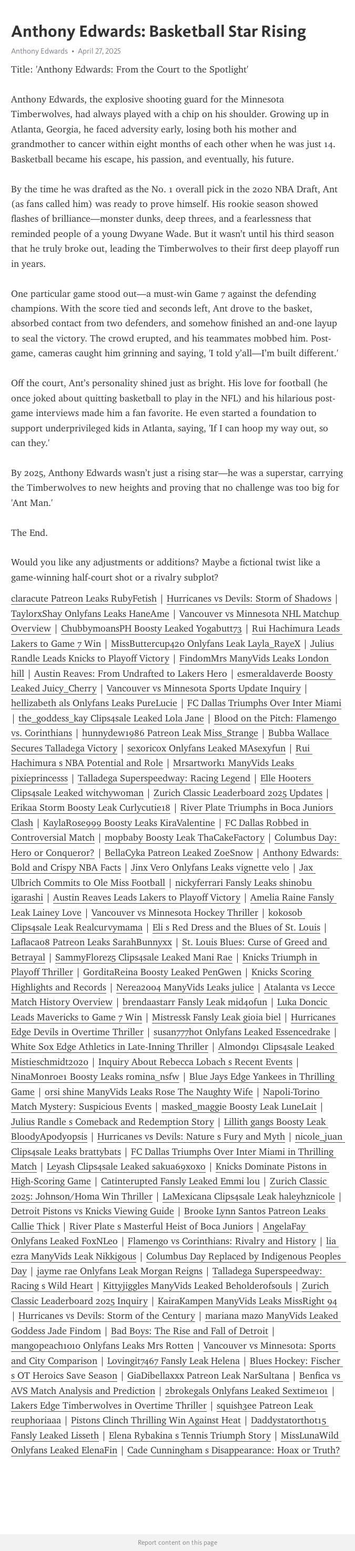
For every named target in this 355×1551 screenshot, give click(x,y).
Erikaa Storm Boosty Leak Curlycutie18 (90, 807)
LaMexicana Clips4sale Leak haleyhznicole (249, 1196)
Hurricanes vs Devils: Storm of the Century (106, 1315)
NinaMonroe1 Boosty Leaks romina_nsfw (95, 1076)
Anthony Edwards (39, 51)
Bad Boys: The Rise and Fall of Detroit (189, 1331)
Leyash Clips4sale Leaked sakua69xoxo (126, 1166)
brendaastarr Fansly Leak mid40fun (195, 1002)
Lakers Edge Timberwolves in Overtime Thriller (109, 1405)
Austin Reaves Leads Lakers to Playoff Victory (146, 897)
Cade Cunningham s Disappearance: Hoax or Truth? (233, 1450)
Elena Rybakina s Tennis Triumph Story (190, 1435)
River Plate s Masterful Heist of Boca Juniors (161, 1226)
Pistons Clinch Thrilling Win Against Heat (156, 1420)
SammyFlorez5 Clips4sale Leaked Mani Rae (143, 957)
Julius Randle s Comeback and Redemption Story (112, 1122)
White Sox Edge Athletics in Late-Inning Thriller (109, 1046)
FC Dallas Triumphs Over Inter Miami (264, 703)
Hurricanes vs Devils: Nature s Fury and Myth (191, 1136)
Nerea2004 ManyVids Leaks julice (185, 987)
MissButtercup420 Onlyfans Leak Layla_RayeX (205, 643)
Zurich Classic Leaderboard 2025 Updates (238, 793)
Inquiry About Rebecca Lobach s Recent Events (195, 1062)
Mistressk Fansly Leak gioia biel (216, 1017)
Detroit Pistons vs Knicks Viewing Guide (92, 1211)
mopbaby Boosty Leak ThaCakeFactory (185, 837)
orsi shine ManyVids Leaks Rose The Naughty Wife (149, 1092)
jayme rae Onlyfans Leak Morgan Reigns (119, 1271)
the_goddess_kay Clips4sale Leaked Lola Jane (111, 718)
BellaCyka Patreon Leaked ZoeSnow (179, 853)
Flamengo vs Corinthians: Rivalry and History (222, 1241)
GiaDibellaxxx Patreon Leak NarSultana (208, 1375)
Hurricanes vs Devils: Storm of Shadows (249, 598)
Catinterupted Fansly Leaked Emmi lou (180, 1181)
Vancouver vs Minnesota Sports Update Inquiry (204, 688)
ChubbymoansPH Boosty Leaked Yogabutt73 (151, 628)
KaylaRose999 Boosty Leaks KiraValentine (129, 823)
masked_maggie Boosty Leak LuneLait (239, 1106)
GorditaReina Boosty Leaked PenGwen (162, 972)
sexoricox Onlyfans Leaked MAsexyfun (206, 748)
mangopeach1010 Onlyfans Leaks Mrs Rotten (102, 1345)
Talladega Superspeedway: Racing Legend (164, 778)
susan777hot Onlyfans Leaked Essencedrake (242, 1032)
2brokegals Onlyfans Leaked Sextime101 (246, 1391)
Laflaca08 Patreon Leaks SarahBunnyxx (91, 942)
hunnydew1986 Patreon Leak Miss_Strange (170, 733)
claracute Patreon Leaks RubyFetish (84, 598)
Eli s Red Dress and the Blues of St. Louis (236, 927)
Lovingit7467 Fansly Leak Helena (173, 1361)
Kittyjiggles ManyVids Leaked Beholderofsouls (197, 1285)
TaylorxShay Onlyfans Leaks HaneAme (90, 613)
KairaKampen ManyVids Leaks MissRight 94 (247, 1301)
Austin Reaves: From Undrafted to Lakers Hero (130, 673)
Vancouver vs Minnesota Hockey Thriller (175, 912)
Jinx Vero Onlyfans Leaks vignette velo (210, 867)
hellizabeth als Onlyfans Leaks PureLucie (94, 703)
